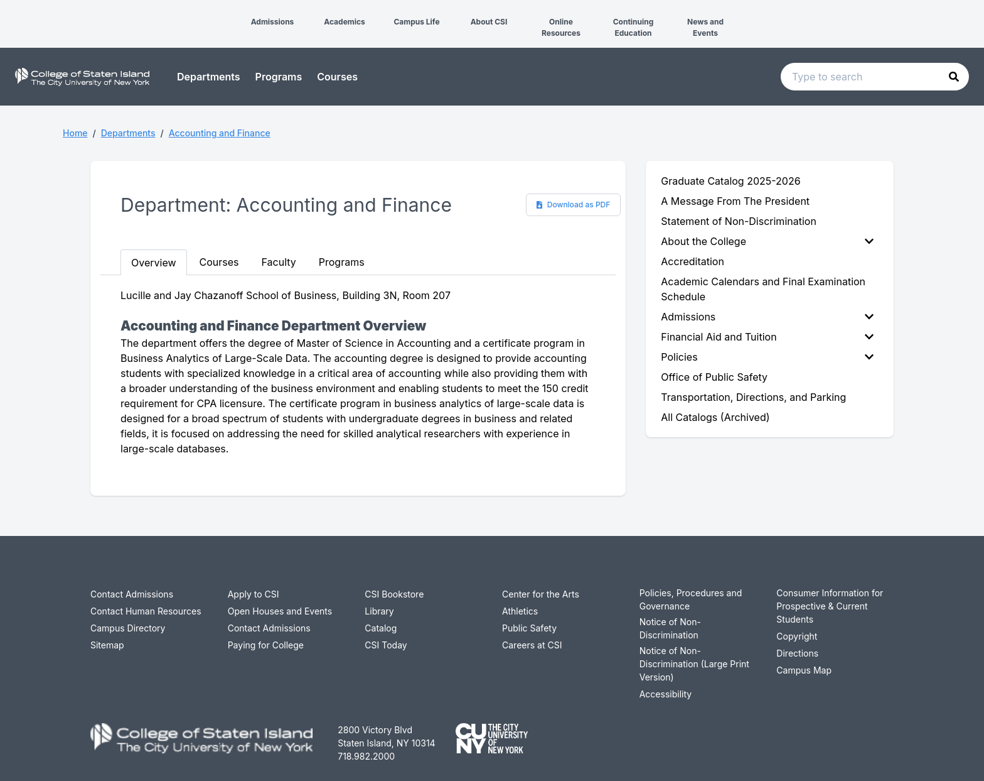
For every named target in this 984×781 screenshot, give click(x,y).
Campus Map (804, 670)
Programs (278, 76)
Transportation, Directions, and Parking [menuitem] (753, 397)
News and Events (705, 27)
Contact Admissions (131, 594)
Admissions (272, 21)
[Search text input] (875, 76)
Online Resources (561, 27)
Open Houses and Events (280, 611)
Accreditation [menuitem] (692, 261)
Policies (767, 357)
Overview (153, 262)
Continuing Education (633, 27)
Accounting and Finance (219, 133)
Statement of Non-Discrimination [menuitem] (738, 221)
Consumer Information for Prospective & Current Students (829, 606)
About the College (767, 241)
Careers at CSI (532, 645)
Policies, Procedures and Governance (690, 599)
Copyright (796, 636)
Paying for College (266, 645)
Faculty (279, 262)
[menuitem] (770, 241)
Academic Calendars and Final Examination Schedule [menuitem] (763, 289)
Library (379, 611)
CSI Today (386, 645)
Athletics (520, 611)
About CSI (489, 21)
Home (75, 133)
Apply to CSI (253, 594)
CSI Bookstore (394, 594)
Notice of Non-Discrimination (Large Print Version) (694, 663)
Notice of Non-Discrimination (670, 628)
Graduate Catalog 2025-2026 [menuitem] (730, 181)
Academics (344, 21)
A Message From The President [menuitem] (735, 201)
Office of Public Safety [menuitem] (714, 377)
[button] (10, 11)
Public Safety (529, 628)
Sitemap (107, 645)
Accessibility (665, 694)
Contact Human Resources (145, 611)
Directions (797, 653)
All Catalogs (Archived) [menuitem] (715, 417)
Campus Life (416, 21)
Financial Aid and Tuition (767, 336)
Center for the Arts (540, 594)
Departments (208, 76)
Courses (337, 76)
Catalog (381, 628)
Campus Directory (127, 628)
